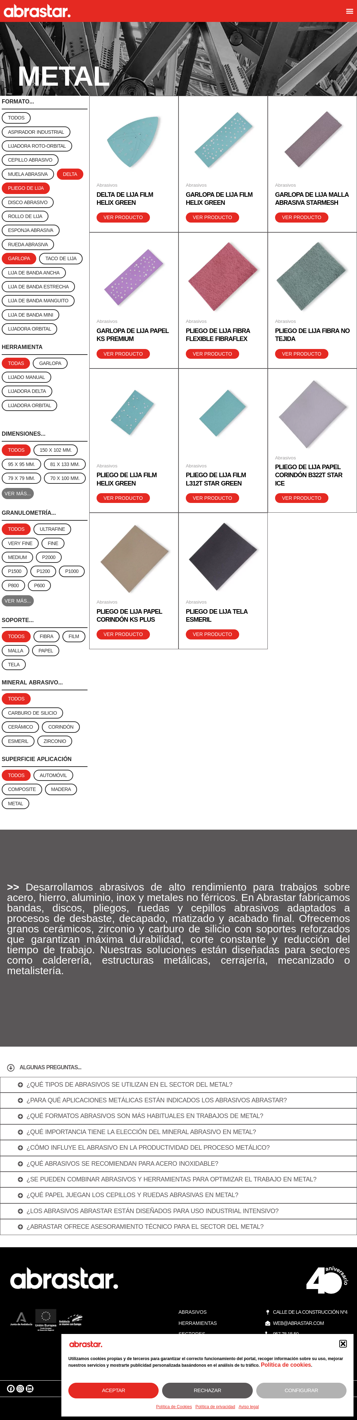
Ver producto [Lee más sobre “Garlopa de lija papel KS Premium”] (123, 354)
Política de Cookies (174, 1406)
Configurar (301, 1390)
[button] (343, 1343)
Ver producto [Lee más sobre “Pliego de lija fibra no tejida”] (301, 354)
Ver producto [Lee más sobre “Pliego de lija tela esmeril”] (212, 634)
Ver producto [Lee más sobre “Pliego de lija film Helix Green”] (123, 498)
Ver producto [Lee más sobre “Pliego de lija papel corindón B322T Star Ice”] (301, 498)
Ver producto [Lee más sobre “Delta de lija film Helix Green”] (123, 217)
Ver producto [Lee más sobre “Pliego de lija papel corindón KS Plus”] (123, 634)
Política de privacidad (215, 1406)
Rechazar (207, 1390)
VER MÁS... (18, 493)
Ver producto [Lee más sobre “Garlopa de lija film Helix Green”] (212, 217)
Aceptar (113, 1390)
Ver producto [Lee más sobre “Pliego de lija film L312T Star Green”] (212, 498)
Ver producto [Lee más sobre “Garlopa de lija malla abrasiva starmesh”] (301, 217)
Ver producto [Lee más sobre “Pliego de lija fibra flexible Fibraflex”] (212, 354)
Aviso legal (248, 1406)
